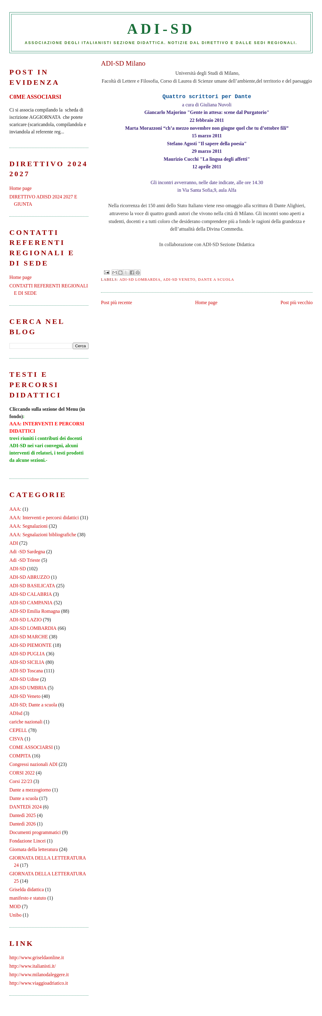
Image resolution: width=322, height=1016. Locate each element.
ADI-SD (161, 29)
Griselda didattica (26, 889)
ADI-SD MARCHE (28, 636)
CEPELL (18, 730)
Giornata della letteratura (33, 849)
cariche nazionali (26, 721)
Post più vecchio (296, 302)
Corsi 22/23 (20, 781)
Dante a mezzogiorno (30, 789)
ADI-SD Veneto (179, 279)
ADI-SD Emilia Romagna (34, 611)
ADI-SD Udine (24, 679)
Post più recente (116, 302)
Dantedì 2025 (22, 815)
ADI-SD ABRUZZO (29, 577)
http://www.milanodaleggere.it (39, 974)
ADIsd (16, 713)
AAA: (15, 509)
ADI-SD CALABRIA (30, 594)
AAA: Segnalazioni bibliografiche (42, 534)
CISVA (16, 738)
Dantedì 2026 (22, 823)
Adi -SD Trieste (24, 560)
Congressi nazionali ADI (33, 764)
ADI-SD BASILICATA (32, 585)
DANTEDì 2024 (25, 806)
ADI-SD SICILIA (26, 662)
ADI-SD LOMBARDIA (140, 279)
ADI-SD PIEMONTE (30, 645)
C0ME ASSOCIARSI (35, 97)
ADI (13, 543)
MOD (15, 906)
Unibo (15, 915)
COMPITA (20, 755)
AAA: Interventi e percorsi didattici (44, 517)
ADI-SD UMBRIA (28, 687)
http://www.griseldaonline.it (36, 957)
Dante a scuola (216, 279)
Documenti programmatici (35, 832)
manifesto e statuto (27, 898)
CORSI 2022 (22, 772)
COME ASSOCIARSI (31, 747)
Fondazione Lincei (27, 840)
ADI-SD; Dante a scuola (33, 704)
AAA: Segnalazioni (28, 526)
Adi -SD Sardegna (27, 551)
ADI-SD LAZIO (25, 619)
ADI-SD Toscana (26, 670)
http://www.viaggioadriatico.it (38, 983)
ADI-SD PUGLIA (27, 653)
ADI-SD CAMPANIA (31, 602)
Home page (206, 302)
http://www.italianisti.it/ (32, 966)
